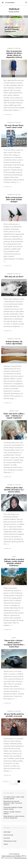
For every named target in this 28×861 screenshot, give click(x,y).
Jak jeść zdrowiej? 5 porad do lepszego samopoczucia (12, 29)
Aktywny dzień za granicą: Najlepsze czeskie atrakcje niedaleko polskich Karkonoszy (14, 562)
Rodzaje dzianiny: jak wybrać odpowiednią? (14, 342)
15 (15, 781)
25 (10, 784)
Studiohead (10, 2)
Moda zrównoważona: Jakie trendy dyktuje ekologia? (14, 199)
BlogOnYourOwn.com (20, 858)
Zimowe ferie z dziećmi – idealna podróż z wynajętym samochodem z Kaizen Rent (14, 643)
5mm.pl (6, 844)
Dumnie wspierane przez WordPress (11, 856)
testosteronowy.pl (8, 835)
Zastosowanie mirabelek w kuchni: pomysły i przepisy (13, 808)
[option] (14, 26)
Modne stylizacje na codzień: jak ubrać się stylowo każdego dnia (14, 817)
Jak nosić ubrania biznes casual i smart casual (14, 126)
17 (21, 781)
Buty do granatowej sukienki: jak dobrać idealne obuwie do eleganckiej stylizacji (14, 54)
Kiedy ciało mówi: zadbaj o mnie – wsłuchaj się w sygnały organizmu (14, 415)
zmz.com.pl (7, 838)
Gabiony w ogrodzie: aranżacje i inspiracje (12, 813)
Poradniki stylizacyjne (14, 48)
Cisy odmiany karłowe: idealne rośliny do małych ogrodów (14, 798)
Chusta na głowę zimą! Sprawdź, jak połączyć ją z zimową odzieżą (14, 489)
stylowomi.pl (7, 832)
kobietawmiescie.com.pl (10, 841)
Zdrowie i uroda (9, 24)
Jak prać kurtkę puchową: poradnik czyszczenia (14, 715)
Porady (14, 556)
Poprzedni (5, 781)
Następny (15, 784)
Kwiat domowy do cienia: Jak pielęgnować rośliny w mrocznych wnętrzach (13, 803)
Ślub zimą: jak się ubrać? (14, 276)
